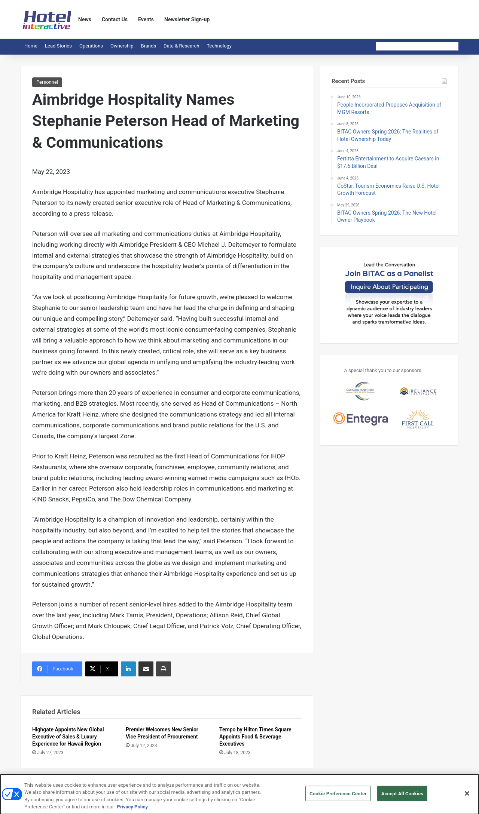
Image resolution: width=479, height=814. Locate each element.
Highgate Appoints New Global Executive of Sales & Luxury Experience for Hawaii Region (68, 737)
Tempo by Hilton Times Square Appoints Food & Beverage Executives (255, 737)
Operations (91, 46)
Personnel (47, 82)
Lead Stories (58, 46)
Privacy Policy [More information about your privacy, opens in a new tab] (132, 810)
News (84, 19)
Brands (148, 46)
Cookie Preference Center (338, 796)
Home (30, 46)
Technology (219, 46)
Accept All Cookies (402, 796)
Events (146, 19)
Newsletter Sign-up (187, 19)
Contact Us (115, 19)
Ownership (122, 46)
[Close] (467, 796)
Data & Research (181, 46)
